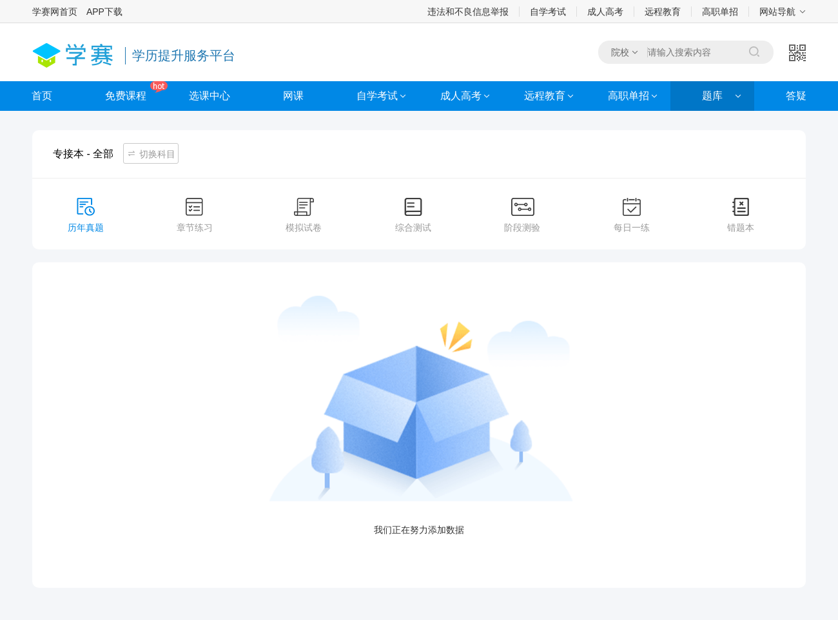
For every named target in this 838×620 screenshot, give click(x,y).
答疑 (796, 95)
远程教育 (663, 11)
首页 (42, 95)
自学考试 (548, 11)
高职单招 (720, 11)
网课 (293, 95)
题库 (712, 95)
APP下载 (104, 11)
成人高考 (605, 11)
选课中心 (209, 95)
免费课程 (125, 95)
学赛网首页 (54, 11)
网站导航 (777, 11)
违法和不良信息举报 (468, 11)
